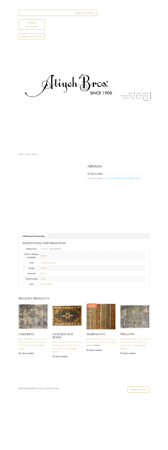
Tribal (138, 178)
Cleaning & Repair (127, 96)
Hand (115, 178)
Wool (43, 273)
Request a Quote (138, 389)
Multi (119, 178)
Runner (124, 178)
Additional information (33, 236)
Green (27, 154)
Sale (146, 98)
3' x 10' (105, 178)
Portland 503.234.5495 (31, 24)
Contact (138, 98)
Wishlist (145, 100)
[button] (95, 174)
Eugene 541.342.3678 (32, 36)
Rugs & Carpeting (142, 93)
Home (130, 93)
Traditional (131, 178)
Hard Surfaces (143, 96)
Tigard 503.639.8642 (84, 12)
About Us (126, 98)
